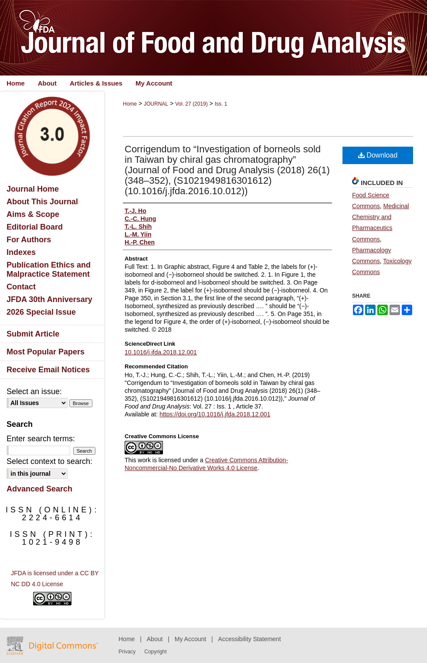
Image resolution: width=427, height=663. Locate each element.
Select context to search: (49, 461)
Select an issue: (34, 391)
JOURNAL (156, 104)
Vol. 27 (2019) (191, 104)
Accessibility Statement (249, 639)
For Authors (29, 239)
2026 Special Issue (41, 312)
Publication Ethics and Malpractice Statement (49, 269)
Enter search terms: (41, 438)
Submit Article (33, 334)
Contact (21, 286)
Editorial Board (35, 227)
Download (378, 155)
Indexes (21, 252)
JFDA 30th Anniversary (49, 299)
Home (130, 104)
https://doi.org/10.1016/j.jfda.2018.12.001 (215, 414)
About (155, 639)
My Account (190, 639)
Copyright (155, 652)
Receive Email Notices (48, 369)
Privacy (127, 652)
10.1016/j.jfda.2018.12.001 (161, 352)
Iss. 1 (221, 104)
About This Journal (42, 201)
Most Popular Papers (46, 351)
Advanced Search (39, 488)
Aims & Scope (33, 214)
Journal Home (33, 189)
